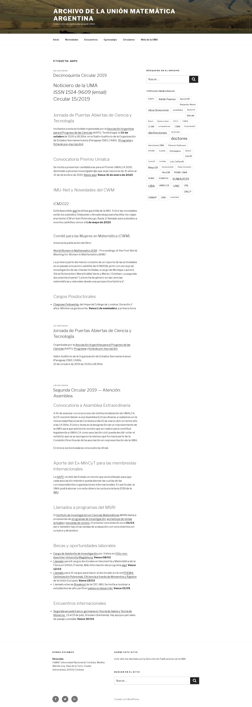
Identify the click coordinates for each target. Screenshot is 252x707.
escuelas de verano (78, 522)
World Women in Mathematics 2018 (75, 250)
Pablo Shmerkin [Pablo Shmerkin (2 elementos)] (184, 167)
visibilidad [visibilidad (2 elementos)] (174, 197)
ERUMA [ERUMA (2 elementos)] (151, 151)
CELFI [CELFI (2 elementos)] (175, 121)
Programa (125, 140)
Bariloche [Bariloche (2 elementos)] (191, 110)
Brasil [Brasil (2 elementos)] (150, 121)
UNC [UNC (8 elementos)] (176, 186)
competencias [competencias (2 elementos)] (164, 126)
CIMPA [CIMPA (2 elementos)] (185, 121)
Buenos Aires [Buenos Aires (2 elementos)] (163, 121)
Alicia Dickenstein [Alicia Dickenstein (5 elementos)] (158, 110)
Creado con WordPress (126, 699)
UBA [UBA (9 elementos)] (151, 186)
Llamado (58, 561)
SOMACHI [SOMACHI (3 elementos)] (163, 178)
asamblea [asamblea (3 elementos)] (178, 110)
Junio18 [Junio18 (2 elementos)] (151, 161)
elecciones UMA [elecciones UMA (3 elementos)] (156, 145)
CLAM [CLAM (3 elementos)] (151, 126)
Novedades (71, 39)
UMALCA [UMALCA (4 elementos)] (164, 185)
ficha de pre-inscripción (67, 144)
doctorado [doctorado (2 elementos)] (175, 132)
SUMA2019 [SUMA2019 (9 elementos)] (180, 179)
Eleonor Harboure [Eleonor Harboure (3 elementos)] (177, 145)
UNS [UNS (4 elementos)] (163, 197)
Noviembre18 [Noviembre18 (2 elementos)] (167, 167)
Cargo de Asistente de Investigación (75, 553)
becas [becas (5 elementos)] (190, 115)
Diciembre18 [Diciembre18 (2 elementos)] (189, 126)
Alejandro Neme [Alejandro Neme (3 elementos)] (188, 104)
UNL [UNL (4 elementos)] (186, 185)
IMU (55, 492)
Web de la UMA (149, 39)
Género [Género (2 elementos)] (188, 151)
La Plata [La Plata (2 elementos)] (162, 161)
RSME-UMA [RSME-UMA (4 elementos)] (180, 172)
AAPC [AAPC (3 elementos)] (151, 99)
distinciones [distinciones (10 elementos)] (157, 133)
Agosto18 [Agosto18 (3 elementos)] (185, 99)
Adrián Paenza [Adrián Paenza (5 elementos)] (167, 99)
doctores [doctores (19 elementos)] (179, 138)
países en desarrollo (100, 588)
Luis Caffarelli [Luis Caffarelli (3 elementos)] (177, 161)
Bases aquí (90, 174)
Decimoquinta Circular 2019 (80, 75)
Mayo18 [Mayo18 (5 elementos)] (153, 167)
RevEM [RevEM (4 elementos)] (166, 172)
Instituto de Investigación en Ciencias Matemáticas (87, 515)
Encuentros (91, 39)
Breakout (80, 584)
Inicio (56, 39)
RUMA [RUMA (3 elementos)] (151, 178)
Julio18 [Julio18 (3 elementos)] (188, 156)
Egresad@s (110, 39)
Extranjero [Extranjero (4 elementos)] (175, 151)
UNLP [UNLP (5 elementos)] (187, 191)
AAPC (60, 476)
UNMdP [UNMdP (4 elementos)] (152, 197)
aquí (74, 210)
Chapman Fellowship (66, 304)
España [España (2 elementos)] (162, 151)
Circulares (129, 39)
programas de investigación (89, 519)
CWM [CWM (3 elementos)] (177, 126)
